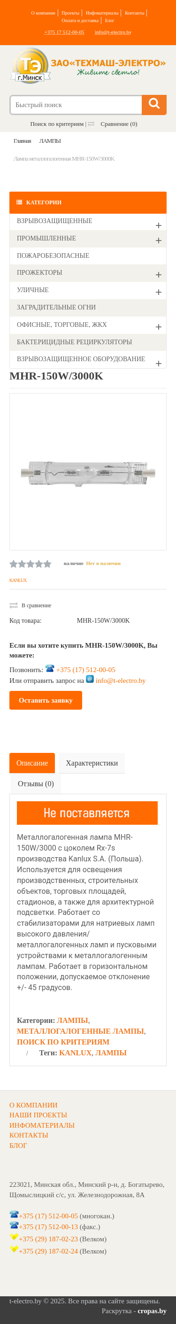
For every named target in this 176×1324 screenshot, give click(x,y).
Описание (32, 763)
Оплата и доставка (80, 20)
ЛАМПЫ (72, 1020)
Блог (110, 20)
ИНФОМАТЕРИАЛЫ (42, 1125)
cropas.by (152, 1311)
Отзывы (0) (36, 784)
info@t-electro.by (113, 32)
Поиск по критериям (57, 123)
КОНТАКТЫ (28, 1135)
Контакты (134, 12)
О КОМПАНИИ (33, 1105)
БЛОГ (18, 1145)
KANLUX (17, 580)
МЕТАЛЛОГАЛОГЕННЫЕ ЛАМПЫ (80, 1031)
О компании (43, 12)
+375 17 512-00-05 (64, 32)
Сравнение (112, 123)
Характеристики (92, 763)
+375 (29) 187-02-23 (48, 1239)
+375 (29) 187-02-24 (48, 1251)
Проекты (70, 12)
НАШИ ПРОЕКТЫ (38, 1115)
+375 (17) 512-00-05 (85, 670)
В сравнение (30, 605)
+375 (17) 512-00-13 (48, 1226)
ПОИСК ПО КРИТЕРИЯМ (63, 1042)
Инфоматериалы (102, 12)
